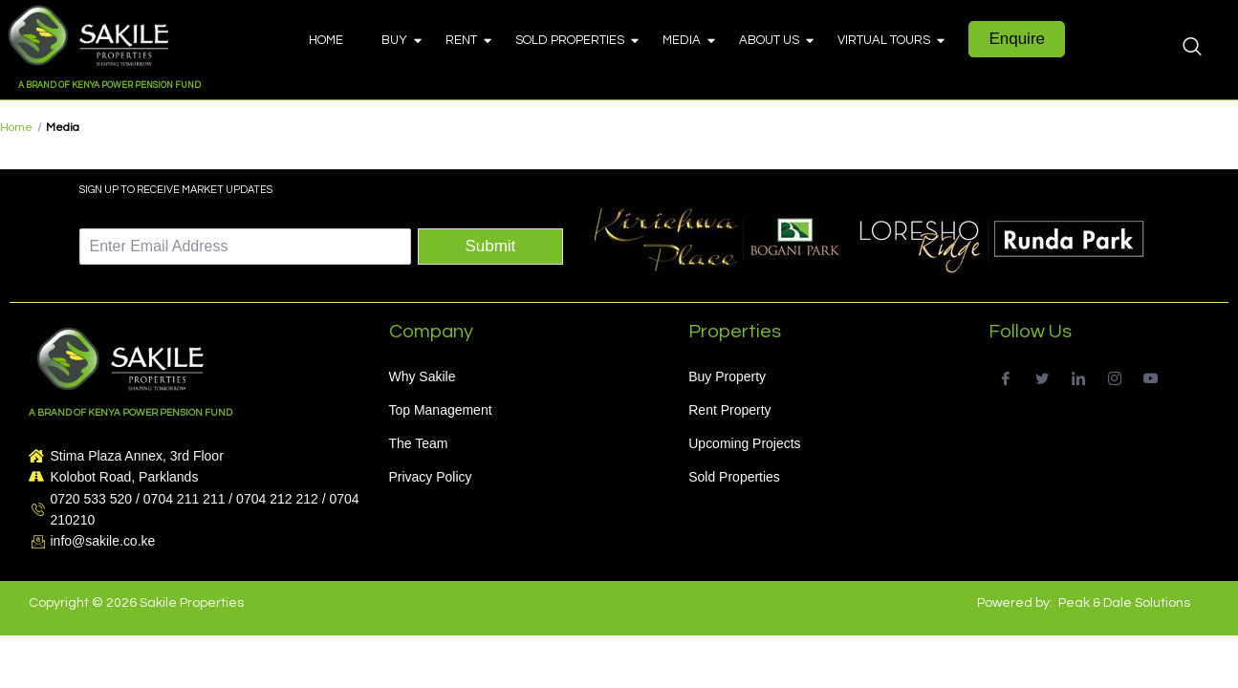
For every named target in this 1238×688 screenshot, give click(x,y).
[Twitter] (1041, 377)
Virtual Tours (888, 40)
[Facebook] (1005, 377)
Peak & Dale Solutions (1124, 603)
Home (326, 40)
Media (686, 40)
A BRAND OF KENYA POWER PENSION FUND (109, 85)
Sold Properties (574, 40)
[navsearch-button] (1192, 49)
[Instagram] (1114, 377)
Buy (399, 40)
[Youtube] (1150, 377)
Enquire (1016, 39)
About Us (774, 40)
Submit (490, 246)
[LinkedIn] (1078, 377)
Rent (466, 40)
